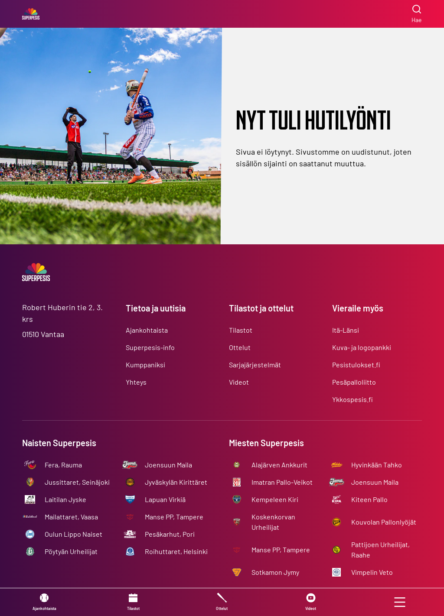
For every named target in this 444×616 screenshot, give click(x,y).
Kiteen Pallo (369, 499)
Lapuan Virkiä (165, 499)
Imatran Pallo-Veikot (282, 482)
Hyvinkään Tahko (376, 464)
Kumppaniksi (145, 364)
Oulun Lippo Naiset (73, 534)
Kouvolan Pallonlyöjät (383, 522)
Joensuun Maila (168, 464)
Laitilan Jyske (65, 499)
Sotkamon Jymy (275, 572)
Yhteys (136, 382)
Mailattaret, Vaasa (71, 516)
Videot (239, 382)
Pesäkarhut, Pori (170, 534)
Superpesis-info (150, 347)
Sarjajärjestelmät (255, 364)
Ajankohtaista (147, 330)
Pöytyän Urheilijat (71, 551)
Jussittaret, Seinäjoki (77, 482)
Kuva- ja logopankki (361, 347)
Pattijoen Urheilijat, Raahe (380, 549)
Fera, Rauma (63, 464)
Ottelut (240, 347)
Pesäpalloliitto (354, 382)
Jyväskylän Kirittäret (176, 482)
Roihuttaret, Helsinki (176, 551)
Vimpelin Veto (372, 572)
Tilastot (240, 330)
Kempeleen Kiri (274, 499)
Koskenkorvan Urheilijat (273, 521)
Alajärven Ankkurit (279, 464)
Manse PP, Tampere (174, 516)
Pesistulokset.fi (356, 364)
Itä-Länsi (345, 330)
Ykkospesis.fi (352, 399)
